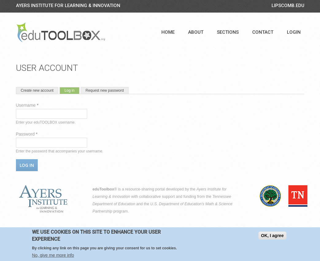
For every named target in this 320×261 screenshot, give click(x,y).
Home (168, 32)
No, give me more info (53, 256)
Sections (228, 32)
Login (294, 32)
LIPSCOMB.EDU (288, 5)
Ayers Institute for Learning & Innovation (68, 5)
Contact (262, 32)
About (195, 32)
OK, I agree (272, 236)
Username (27, 105)
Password (27, 134)
